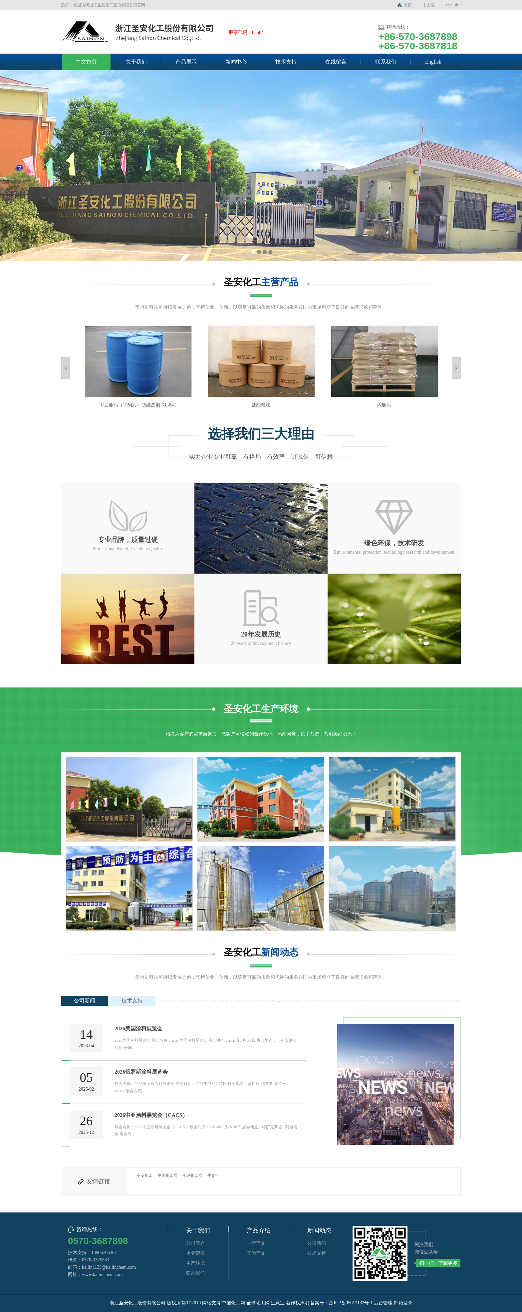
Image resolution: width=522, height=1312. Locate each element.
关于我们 (136, 62)
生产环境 (195, 1263)
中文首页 (86, 62)
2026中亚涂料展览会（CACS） (151, 1115)
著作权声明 (297, 1302)
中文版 (429, 5)
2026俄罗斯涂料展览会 (141, 1072)
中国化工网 (167, 1175)
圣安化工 (144, 1175)
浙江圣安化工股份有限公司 (137, 1302)
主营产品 (256, 1243)
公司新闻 (84, 1000)
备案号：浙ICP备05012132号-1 (341, 1302)
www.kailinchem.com (102, 1274)
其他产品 (256, 1253)
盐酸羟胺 (261, 404)
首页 (408, 5)
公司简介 (195, 1243)
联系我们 (385, 62)
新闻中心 (236, 62)
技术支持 (286, 62)
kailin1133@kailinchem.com (109, 1267)
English (452, 5)
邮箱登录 (403, 1302)
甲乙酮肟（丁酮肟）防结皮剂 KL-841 (138, 404)
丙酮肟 (384, 404)
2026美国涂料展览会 (138, 1028)
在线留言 (336, 62)
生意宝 (213, 1175)
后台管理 (383, 1302)
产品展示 (186, 62)
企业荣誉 (195, 1253)
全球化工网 (192, 1175)
